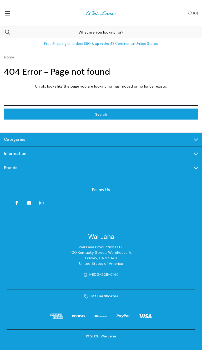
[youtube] (29, 203)
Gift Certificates (101, 296)
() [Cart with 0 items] (193, 12)
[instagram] (41, 203)
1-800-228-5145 (104, 274)
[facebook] (16, 203)
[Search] (5, 32)
